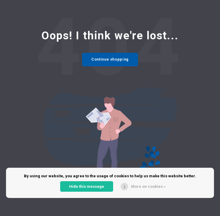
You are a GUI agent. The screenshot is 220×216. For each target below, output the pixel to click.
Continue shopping (110, 59)
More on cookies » (148, 186)
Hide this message (86, 186)
